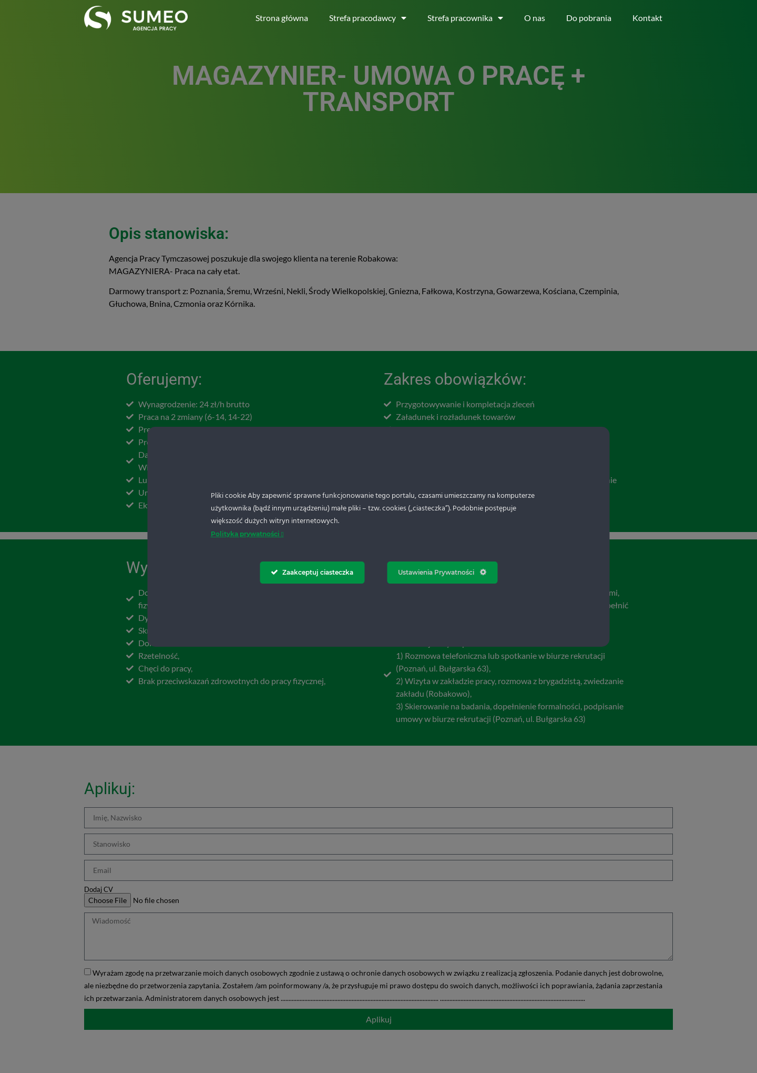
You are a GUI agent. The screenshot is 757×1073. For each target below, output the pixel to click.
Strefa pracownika (465, 17)
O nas (534, 18)
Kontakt (647, 18)
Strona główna (281, 18)
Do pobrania (588, 18)
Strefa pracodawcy (367, 17)
